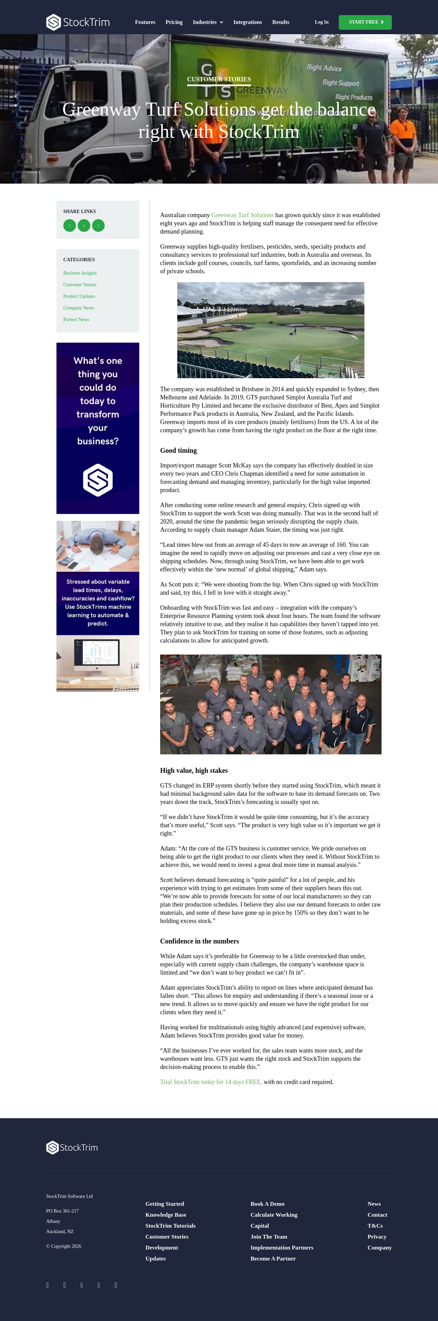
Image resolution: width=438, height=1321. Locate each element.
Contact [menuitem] (377, 1215)
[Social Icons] (51, 1285)
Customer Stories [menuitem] (167, 1236)
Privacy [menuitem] (377, 1236)
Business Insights (80, 273)
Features (145, 22)
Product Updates (79, 296)
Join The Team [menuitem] (268, 1236)
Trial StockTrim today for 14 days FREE (210, 1082)
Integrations (247, 22)
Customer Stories (219, 79)
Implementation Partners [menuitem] (281, 1247)
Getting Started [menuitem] (164, 1204)
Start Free (363, 22)
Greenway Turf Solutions (242, 215)
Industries (208, 22)
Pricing (174, 22)
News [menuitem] (374, 1204)
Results (280, 22)
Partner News (76, 319)
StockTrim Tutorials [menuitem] (170, 1226)
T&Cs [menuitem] (375, 1226)
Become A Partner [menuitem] (273, 1258)
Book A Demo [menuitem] (267, 1204)
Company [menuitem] (380, 1247)
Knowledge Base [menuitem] (165, 1215)
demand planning (181, 231)
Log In (321, 22)
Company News (78, 308)
